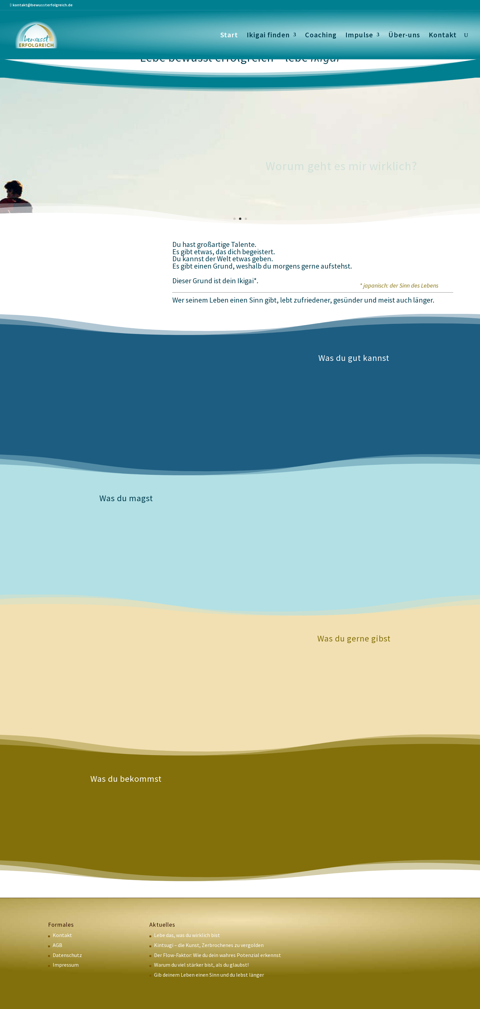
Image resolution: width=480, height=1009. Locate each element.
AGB (57, 945)
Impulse (359, 35)
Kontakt (443, 35)
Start (229, 35)
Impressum (66, 964)
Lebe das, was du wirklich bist (187, 935)
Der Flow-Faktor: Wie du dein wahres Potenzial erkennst (217, 955)
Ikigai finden (268, 35)
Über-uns (404, 35)
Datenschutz (67, 955)
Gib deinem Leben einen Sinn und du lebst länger (209, 974)
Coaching (321, 35)
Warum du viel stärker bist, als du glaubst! (201, 964)
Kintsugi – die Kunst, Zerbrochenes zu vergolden (209, 945)
